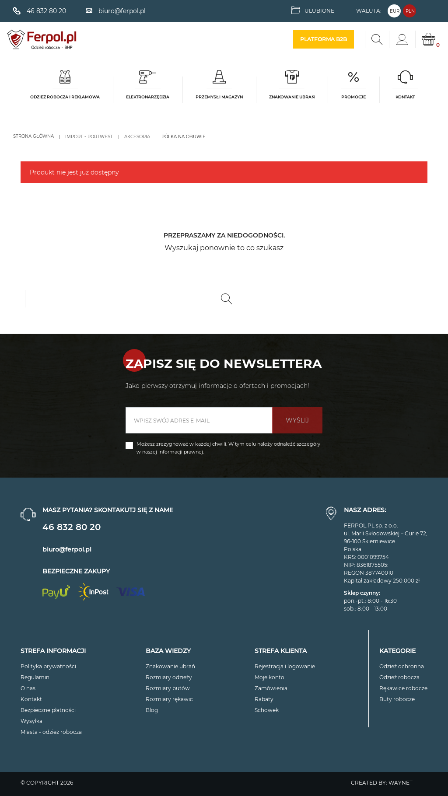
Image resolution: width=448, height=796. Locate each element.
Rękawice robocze (403, 688)
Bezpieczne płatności (48, 710)
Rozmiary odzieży (169, 677)
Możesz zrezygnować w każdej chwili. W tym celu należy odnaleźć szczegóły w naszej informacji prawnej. (228, 448)
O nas (28, 688)
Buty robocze (397, 699)
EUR (394, 11)
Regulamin (35, 677)
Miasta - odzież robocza (51, 732)
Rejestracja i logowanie (285, 666)
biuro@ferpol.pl (66, 549)
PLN (410, 11)
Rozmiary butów (168, 688)
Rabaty (264, 699)
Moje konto (269, 677)
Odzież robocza (399, 677)
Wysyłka (31, 721)
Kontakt (31, 699)
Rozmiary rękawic (169, 699)
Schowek (267, 710)
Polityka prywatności (48, 666)
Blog (152, 710)
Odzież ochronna (401, 666)
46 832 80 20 (71, 527)
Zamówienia (271, 688)
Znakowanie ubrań (170, 666)
